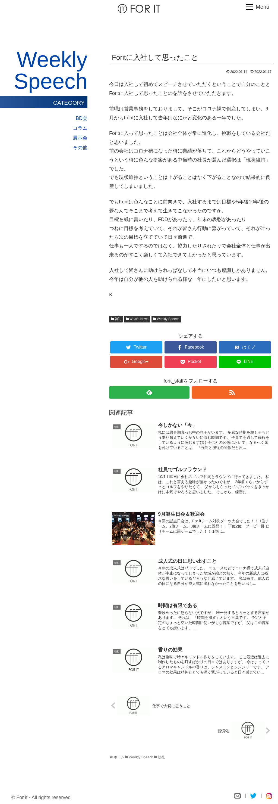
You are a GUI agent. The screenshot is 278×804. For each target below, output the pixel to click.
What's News (139, 319)
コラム (80, 128)
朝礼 (118, 319)
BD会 (81, 118)
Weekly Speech (168, 319)
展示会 (80, 138)
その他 (80, 147)
